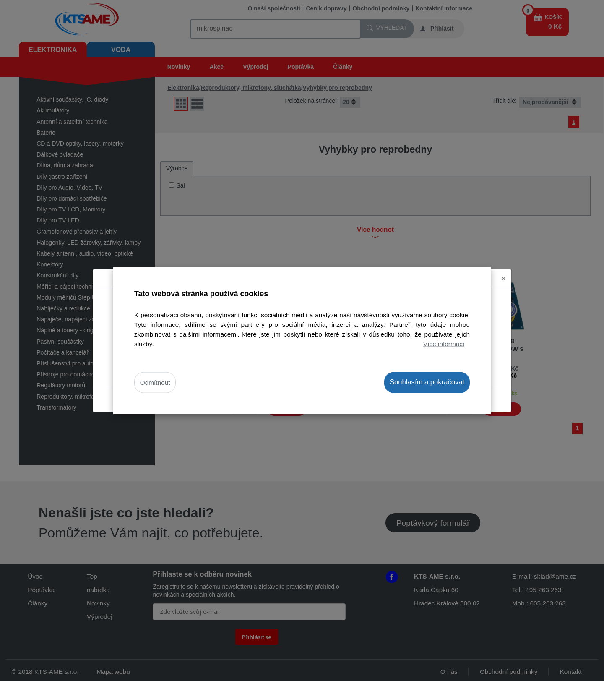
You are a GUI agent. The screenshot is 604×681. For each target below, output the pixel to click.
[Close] (503, 278)
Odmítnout (155, 382)
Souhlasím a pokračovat (427, 382)
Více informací (443, 343)
